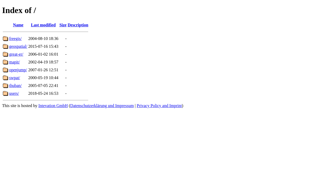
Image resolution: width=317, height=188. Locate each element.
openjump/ (18, 70)
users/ (14, 93)
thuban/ (15, 85)
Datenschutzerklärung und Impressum (102, 105)
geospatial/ (18, 46)
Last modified (43, 25)
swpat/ (14, 77)
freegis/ (15, 38)
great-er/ (16, 54)
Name (18, 25)
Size (63, 25)
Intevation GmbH (53, 105)
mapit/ (14, 62)
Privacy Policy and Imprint (159, 105)
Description (78, 25)
